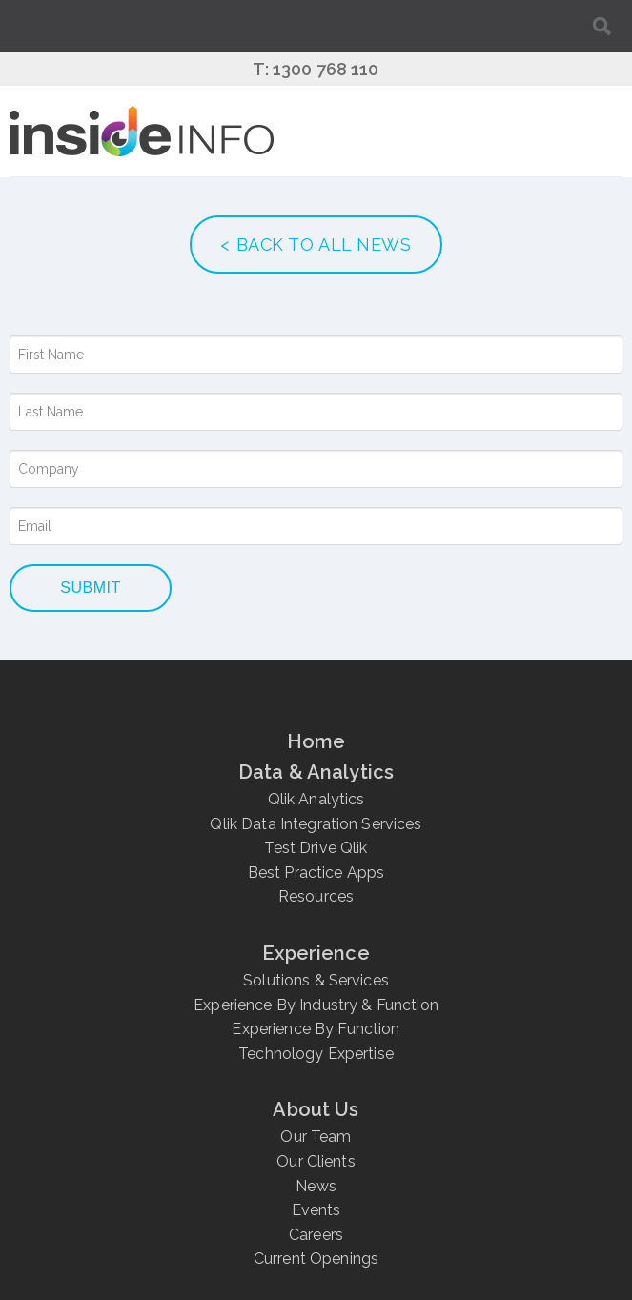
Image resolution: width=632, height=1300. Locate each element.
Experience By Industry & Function (316, 1005)
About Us (315, 1109)
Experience (315, 953)
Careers (316, 1235)
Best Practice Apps (316, 872)
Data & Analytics (316, 772)
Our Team (315, 1136)
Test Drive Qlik (315, 848)
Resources (316, 896)
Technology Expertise (316, 1054)
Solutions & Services (316, 980)
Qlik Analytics (316, 799)
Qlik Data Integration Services (315, 824)
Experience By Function (315, 1029)
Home (316, 741)
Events (316, 1210)
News (316, 1186)
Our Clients (316, 1161)
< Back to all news (315, 244)
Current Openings (316, 1258)
